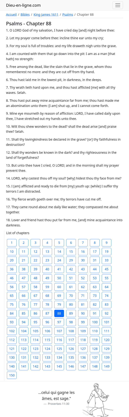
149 (107, 366)
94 (23, 322)
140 (12, 366)
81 (83, 304)
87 (47, 313)
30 (83, 260)
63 (95, 287)
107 (59, 331)
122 (24, 348)
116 (59, 340)
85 (23, 313)
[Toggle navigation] (118, 5)
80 (71, 304)
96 (47, 322)
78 (47, 304)
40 (47, 269)
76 (23, 304)
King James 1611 (46, 14)
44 (95, 269)
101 (107, 322)
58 (35, 287)
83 (107, 304)
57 (23, 287)
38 (23, 269)
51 (71, 278)
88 (59, 313)
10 (12, 251)
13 (47, 251)
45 (107, 269)
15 (71, 251)
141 (24, 366)
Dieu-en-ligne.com (23, 5)
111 (107, 331)
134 (59, 357)
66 (23, 295)
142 (35, 366)
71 (83, 295)
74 (107, 295)
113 (24, 340)
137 (95, 357)
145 (59, 366)
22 (35, 260)
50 (59, 278)
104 (24, 331)
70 (71, 295)
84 (12, 313)
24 (59, 260)
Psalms (67, 14)
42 (71, 269)
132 (35, 357)
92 (107, 313)
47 (23, 278)
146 (71, 366)
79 (59, 304)
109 (83, 331)
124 (47, 348)
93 (12, 322)
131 (24, 357)
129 (107, 348)
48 (35, 278)
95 (35, 322)
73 (95, 295)
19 (107, 251)
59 (47, 287)
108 (71, 331)
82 (95, 304)
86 (35, 313)
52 (83, 278)
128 (95, 348)
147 (83, 366)
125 (59, 348)
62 (83, 287)
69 (59, 295)
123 (35, 348)
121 (12, 348)
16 (83, 251)
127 (83, 348)
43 (83, 269)
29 (71, 260)
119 (95, 340)
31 (95, 260)
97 (59, 322)
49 (47, 278)
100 (95, 322)
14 (59, 251)
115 (47, 340)
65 (12, 295)
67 (35, 295)
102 (12, 331)
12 (35, 251)
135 (71, 357)
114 (35, 340)
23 (47, 260)
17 (95, 251)
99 (83, 322)
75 (12, 304)
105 (35, 331)
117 (71, 340)
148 (95, 366)
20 (12, 260)
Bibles (25, 14)
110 (95, 331)
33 (107, 260)
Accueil (11, 14)
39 (35, 269)
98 (71, 322)
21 (23, 260)
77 (35, 304)
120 (107, 340)
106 (47, 331)
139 (107, 357)
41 (59, 269)
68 (47, 295)
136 (83, 357)
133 (47, 357)
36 (12, 269)
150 (12, 375)
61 (71, 287)
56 (12, 287)
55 (107, 278)
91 (95, 313)
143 (47, 366)
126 (71, 348)
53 (95, 278)
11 (23, 251)
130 (12, 357)
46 (12, 278)
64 (107, 287)
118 (83, 340)
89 (71, 313)
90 (83, 313)
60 (59, 287)
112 (12, 340)
